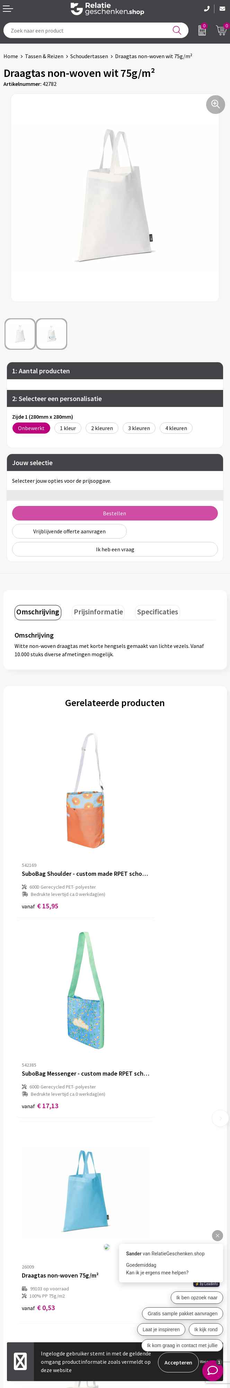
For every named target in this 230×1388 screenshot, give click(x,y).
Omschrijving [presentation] (36, 610)
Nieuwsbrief (132, 1178)
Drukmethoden (136, 1201)
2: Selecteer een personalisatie (57, 398)
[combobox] (95, 30)
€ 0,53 (38, 1022)
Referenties (17, 1307)
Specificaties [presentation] (149, 610)
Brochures (15, 1296)
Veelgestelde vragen (142, 1189)
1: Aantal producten (41, 370)
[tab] (36, 612)
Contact (13, 1274)
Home (10, 56)
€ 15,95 (40, 862)
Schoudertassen (89, 56)
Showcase (15, 1285)
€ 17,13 (140, 862)
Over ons (128, 1167)
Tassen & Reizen (44, 56)
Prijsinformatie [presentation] (93, 610)
